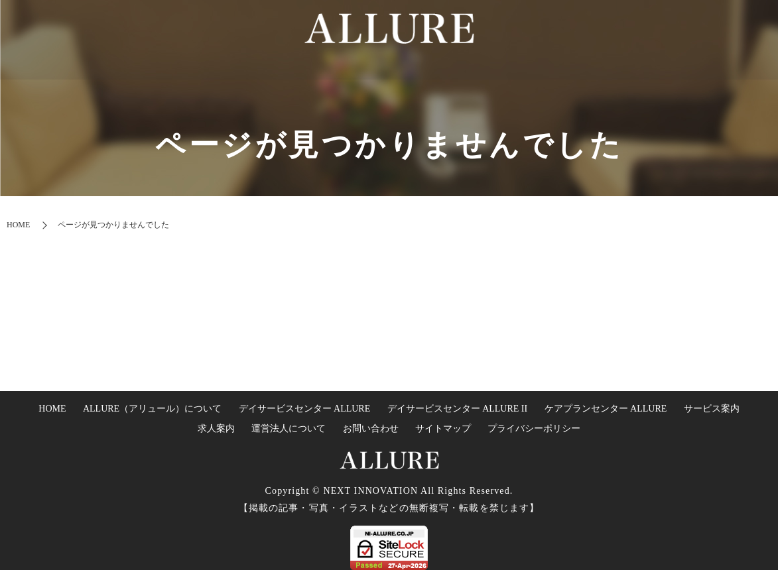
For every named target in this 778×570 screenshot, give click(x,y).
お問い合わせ (371, 428)
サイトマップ (443, 428)
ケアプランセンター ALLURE (606, 409)
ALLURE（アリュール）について (152, 409)
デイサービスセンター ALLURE (305, 409)
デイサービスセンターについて (385, 90)
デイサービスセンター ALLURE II (457, 409)
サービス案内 (712, 409)
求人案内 (644, 90)
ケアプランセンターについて (539, 90)
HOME (290, 90)
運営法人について (713, 90)
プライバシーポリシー (533, 428)
